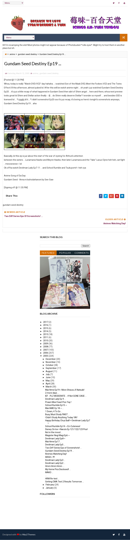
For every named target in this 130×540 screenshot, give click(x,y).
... (46, 475)
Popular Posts (65, 253)
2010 (46, 340)
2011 (46, 337)
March (49, 387)
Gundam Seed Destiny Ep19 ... (59, 451)
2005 (46, 356)
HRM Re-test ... (52, 479)
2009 (46, 344)
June (48, 377)
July (48, 374)
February (50, 485)
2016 (46, 325)
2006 (46, 353)
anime (12, 54)
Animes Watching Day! (56, 454)
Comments (82, 253)
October (50, 365)
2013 (46, 334)
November (51, 362)
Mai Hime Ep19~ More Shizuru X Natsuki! (64, 390)
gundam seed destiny (27, 54)
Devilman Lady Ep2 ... (55, 463)
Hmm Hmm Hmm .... (54, 466)
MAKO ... (49, 472)
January (50, 488)
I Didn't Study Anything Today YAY (61, 417)
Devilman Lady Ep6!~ (55, 438)
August (49, 371)
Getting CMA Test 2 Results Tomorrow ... (64, 482)
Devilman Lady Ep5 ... (55, 445)
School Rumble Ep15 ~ (56, 405)
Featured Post (48, 253)
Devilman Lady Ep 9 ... (55, 399)
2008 (46, 347)
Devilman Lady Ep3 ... (55, 460)
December (51, 359)
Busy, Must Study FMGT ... (57, 414)
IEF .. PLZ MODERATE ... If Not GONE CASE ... (65, 396)
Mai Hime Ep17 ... (53, 441)
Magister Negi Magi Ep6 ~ (57, 435)
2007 (46, 350)
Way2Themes (28, 534)
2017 (46, 322)
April (48, 384)
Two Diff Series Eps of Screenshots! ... (63, 448)
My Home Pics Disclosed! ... (58, 469)
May (48, 381)
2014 (46, 331)
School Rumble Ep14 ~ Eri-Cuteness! (62, 426)
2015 (46, 328)
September (51, 368)
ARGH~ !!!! (50, 457)
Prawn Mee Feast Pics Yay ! (58, 402)
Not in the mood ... (53, 432)
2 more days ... (52, 393)
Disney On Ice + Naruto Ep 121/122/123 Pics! (66, 429)
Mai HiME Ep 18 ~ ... (54, 408)
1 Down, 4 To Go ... (53, 411)
